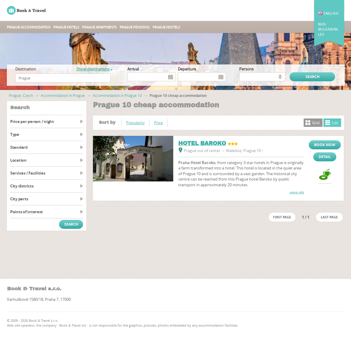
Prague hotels (66, 27)
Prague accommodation (28, 27)
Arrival (133, 69)
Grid (316, 122)
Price (158, 122)
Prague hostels (166, 27)
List (335, 122)
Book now (324, 144)
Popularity (135, 122)
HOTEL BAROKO (202, 143)
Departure (187, 69)
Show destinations (94, 69)
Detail (325, 156)
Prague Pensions (135, 27)
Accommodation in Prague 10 (117, 95)
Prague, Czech (21, 95)
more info (297, 192)
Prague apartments (99, 27)
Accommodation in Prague (63, 95)
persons (246, 69)
